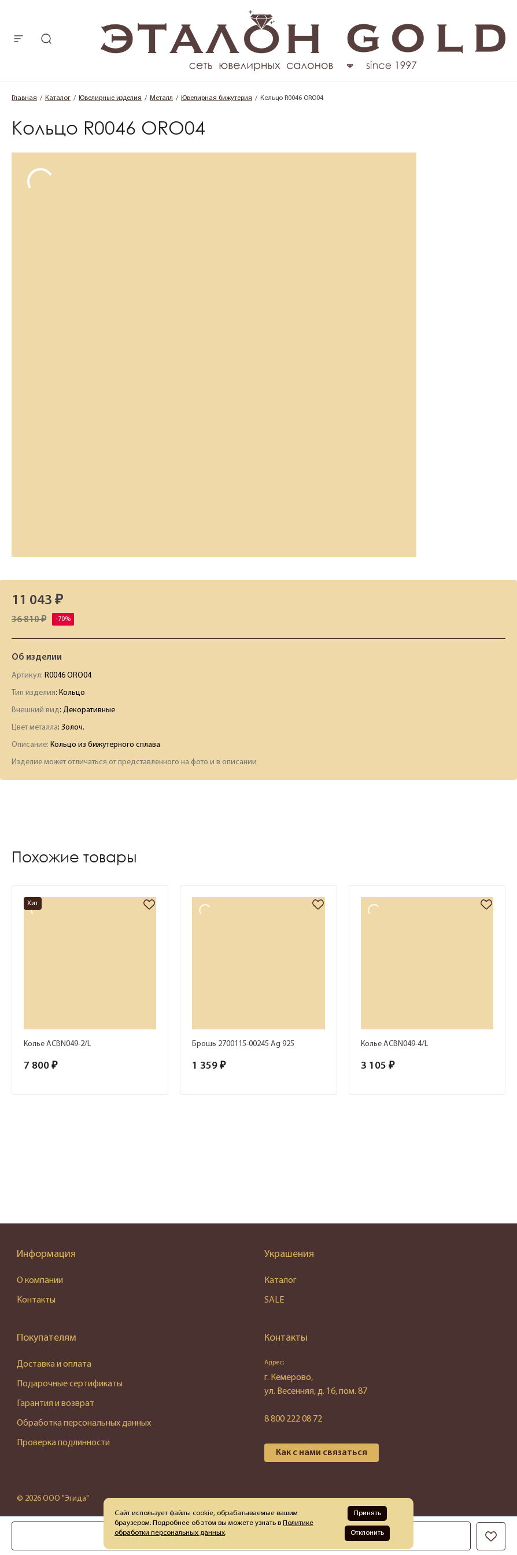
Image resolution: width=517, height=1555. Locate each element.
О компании (40, 1280)
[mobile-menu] (18, 40)
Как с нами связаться (321, 1452)
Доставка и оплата (54, 1364)
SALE (274, 1300)
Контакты (36, 1300)
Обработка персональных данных (84, 1423)
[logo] (303, 68)
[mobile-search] (46, 40)
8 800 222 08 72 (293, 1419)
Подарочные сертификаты (70, 1384)
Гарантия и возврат (55, 1403)
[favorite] (149, 905)
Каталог (280, 1280)
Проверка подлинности (63, 1443)
